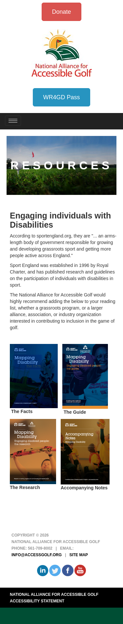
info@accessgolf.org (36, 555)
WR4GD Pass (61, 97)
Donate (61, 12)
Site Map (78, 555)
